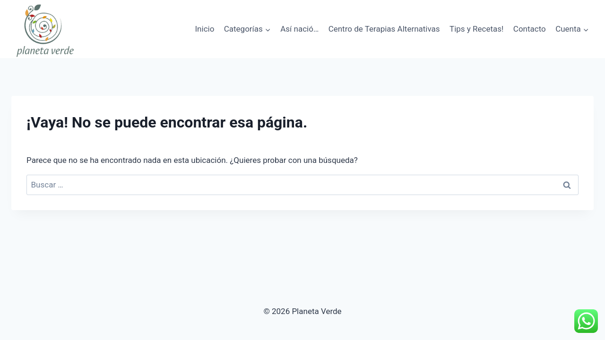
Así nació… (299, 29)
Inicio (204, 29)
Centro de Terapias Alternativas (384, 29)
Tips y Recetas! (476, 29)
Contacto (529, 29)
